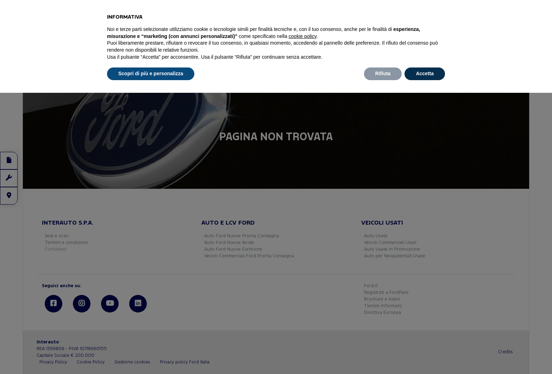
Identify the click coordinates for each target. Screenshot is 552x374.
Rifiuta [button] (383, 73)
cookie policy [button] (302, 36)
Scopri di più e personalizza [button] (150, 73)
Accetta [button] (425, 73)
